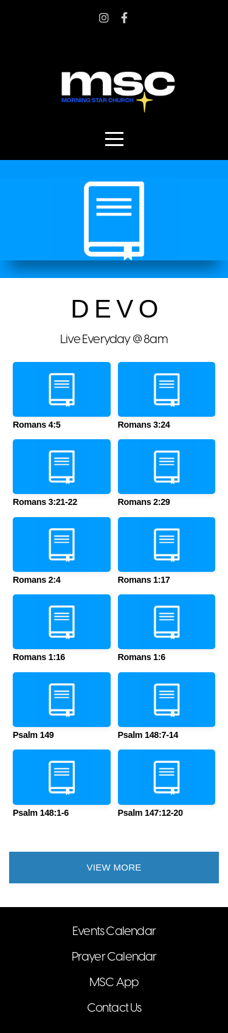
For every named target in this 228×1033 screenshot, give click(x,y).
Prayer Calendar (114, 957)
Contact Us (114, 1008)
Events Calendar (114, 931)
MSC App (114, 982)
